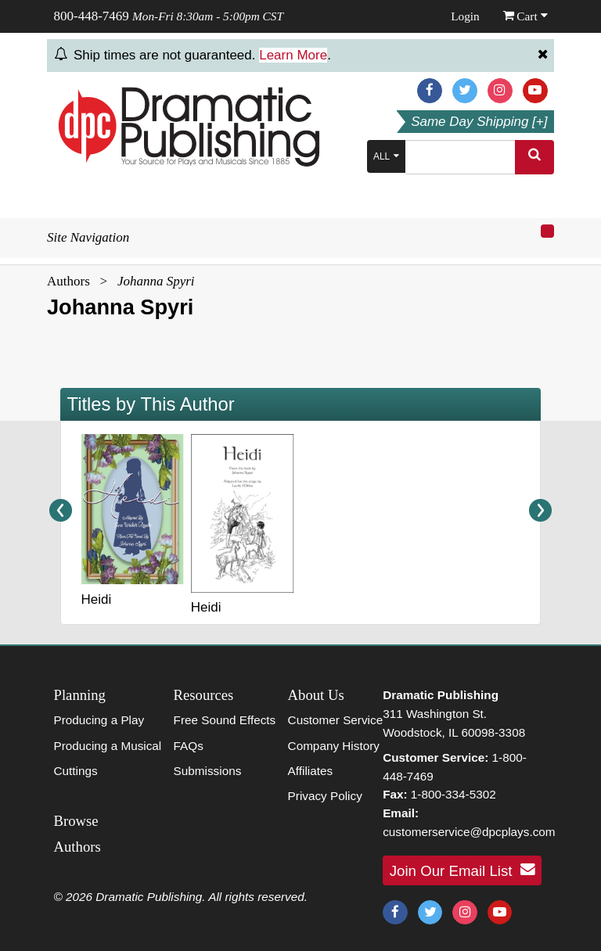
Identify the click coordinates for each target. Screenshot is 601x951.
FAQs (188, 745)
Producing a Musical (108, 745)
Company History (334, 745)
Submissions (208, 770)
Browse (76, 821)
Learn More (293, 55)
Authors (68, 281)
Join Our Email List (462, 869)
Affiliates (310, 770)
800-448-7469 (91, 16)
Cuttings (76, 770)
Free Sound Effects (225, 720)
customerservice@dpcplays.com (469, 831)
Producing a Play (99, 720)
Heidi (96, 599)
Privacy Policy (325, 795)
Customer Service (335, 720)
